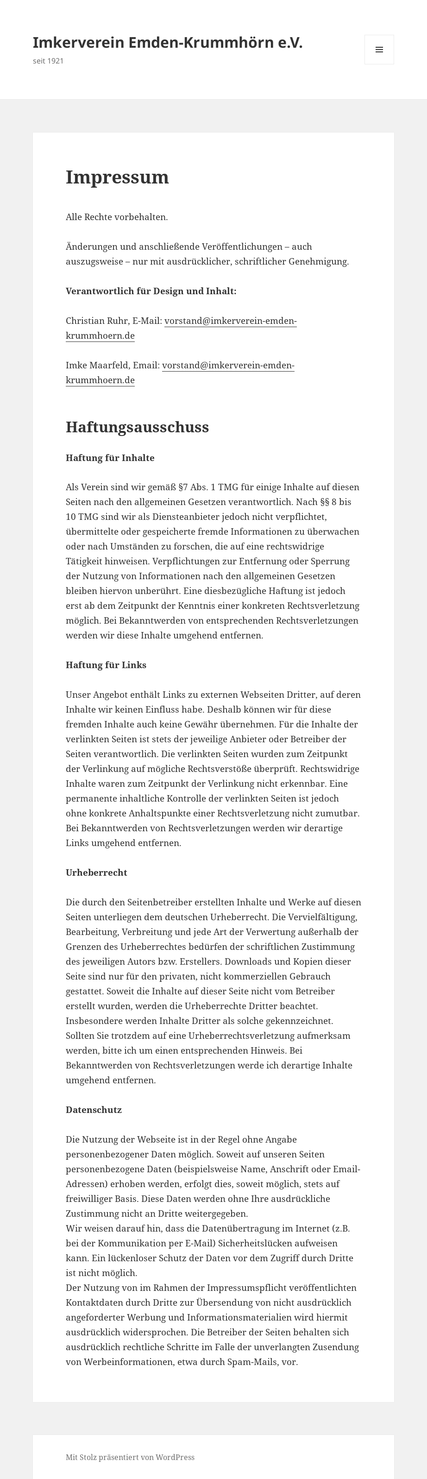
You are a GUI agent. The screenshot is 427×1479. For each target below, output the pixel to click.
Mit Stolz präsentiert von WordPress (130, 1457)
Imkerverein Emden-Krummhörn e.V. (168, 42)
